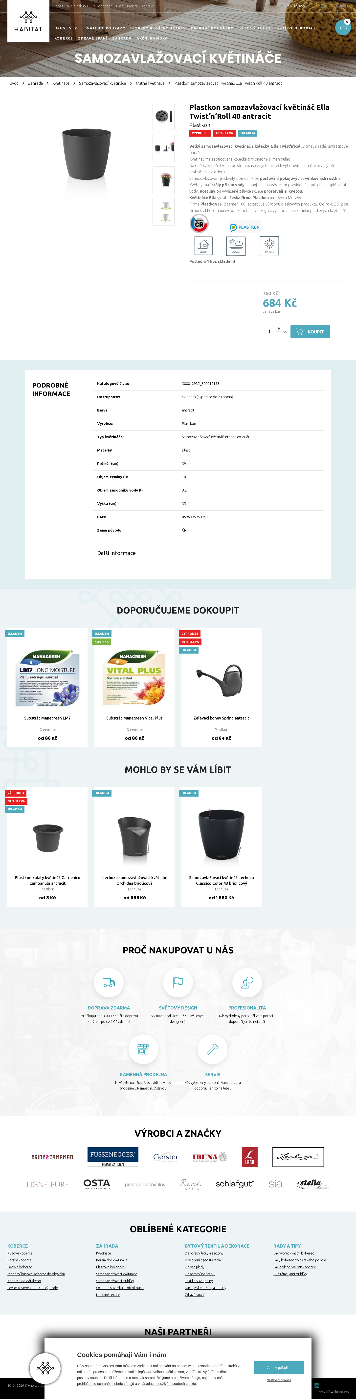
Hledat (314, 6)
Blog (119, 6)
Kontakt (147, 6)
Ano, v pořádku (278, 1368)
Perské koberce (19, 1260)
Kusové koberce (20, 1253)
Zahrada (122, 38)
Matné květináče (150, 83)
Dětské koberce (19, 1267)
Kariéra (132, 6)
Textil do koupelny (199, 1281)
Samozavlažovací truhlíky (115, 1281)
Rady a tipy (287, 1245)
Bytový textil (254, 28)
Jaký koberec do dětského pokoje (299, 1260)
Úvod (14, 83)
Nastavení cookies (279, 1380)
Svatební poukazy (105, 28)
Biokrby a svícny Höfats (158, 28)
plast (186, 450)
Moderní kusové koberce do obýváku (36, 1274)
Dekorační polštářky (200, 1274)
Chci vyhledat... (286, 6)
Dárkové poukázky (212, 28)
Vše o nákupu (77, 6)
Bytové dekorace (296, 28)
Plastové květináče (110, 1267)
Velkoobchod (101, 6)
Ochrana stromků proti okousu (120, 1288)
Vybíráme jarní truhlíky (290, 1274)
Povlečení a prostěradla (203, 1260)
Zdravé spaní (92, 38)
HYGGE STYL (67, 28)
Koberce (63, 38)
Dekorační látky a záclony (204, 1253)
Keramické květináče (111, 1260)
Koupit (316, 331)
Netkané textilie (108, 1295)
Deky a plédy (194, 1267)
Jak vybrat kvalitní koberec (293, 1253)
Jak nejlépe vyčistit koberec (294, 1267)
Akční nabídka (152, 38)
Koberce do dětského (24, 1281)
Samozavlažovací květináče (102, 83)
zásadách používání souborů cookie (168, 1384)
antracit (188, 410)
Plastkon (189, 423)
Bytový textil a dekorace (217, 1245)
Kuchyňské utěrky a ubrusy (205, 1288)
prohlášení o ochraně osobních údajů (105, 1384)
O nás (58, 6)
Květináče (60, 83)
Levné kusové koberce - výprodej (33, 1288)
